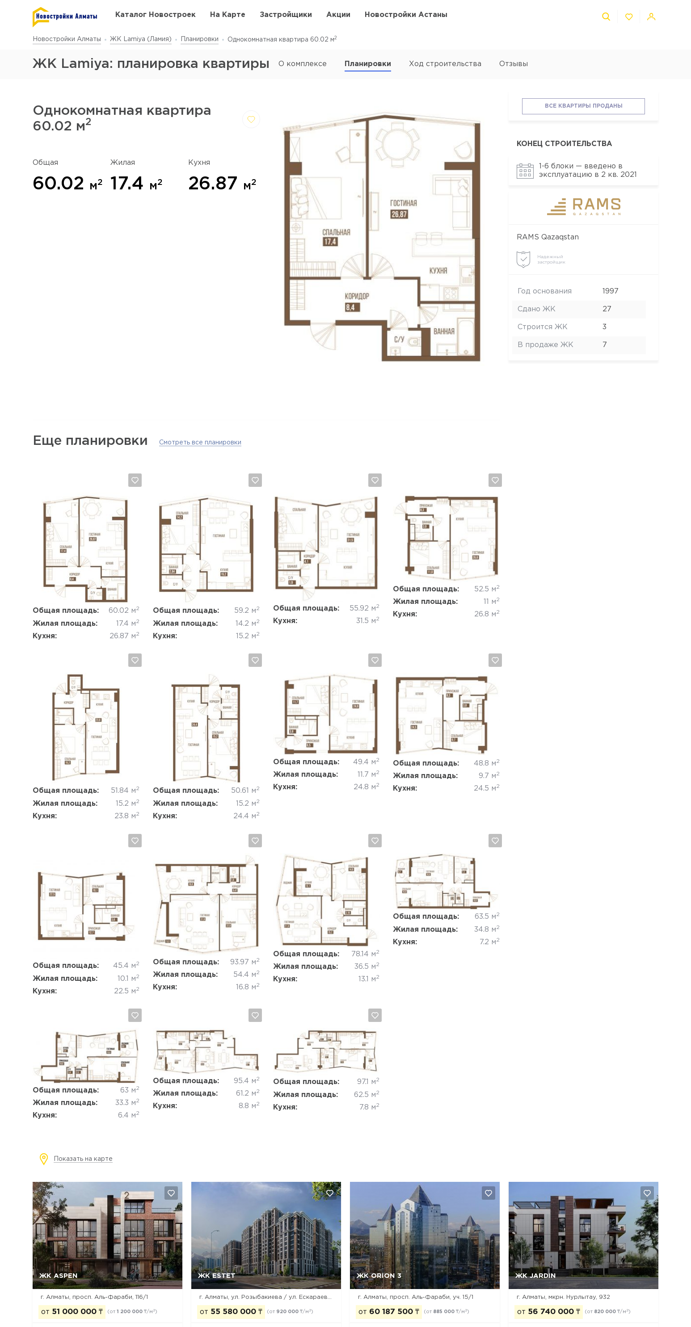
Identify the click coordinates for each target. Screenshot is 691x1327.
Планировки (200, 39)
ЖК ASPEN (58, 1276)
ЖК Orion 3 (379, 1276)
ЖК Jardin (535, 1276)
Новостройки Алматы (67, 39)
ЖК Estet (217, 1276)
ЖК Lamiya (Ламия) (141, 39)
